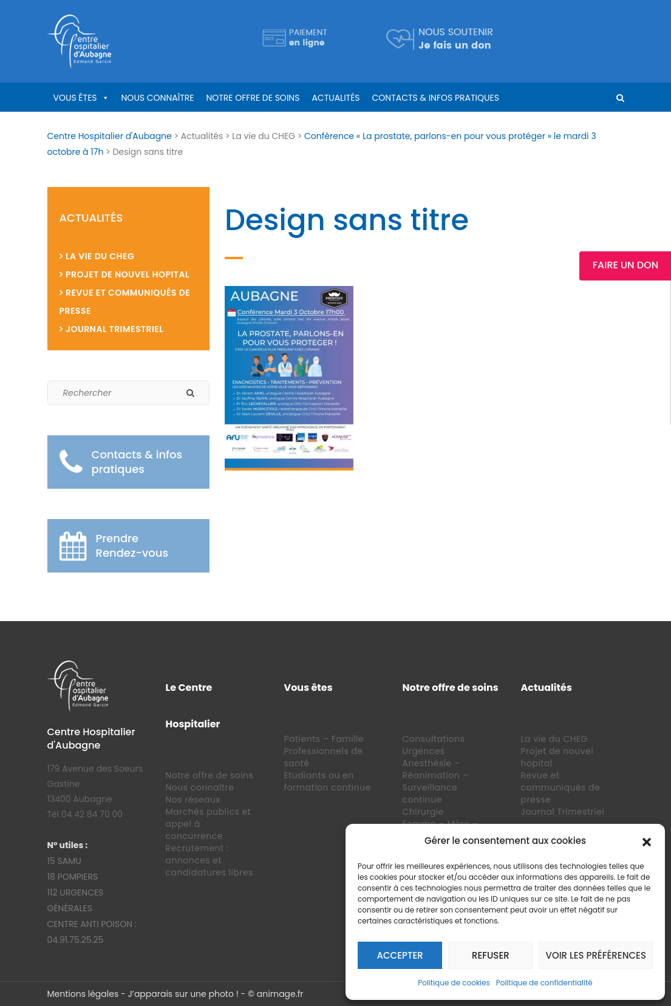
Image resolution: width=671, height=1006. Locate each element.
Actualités (335, 98)
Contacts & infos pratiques (435, 98)
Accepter (400, 955)
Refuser (490, 955)
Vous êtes (75, 98)
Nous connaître (157, 98)
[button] (647, 841)
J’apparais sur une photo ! (183, 994)
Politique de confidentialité (544, 982)
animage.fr (280, 994)
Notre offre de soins (252, 98)
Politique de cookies (454, 982)
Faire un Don (625, 265)
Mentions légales (83, 994)
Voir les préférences (595, 955)
